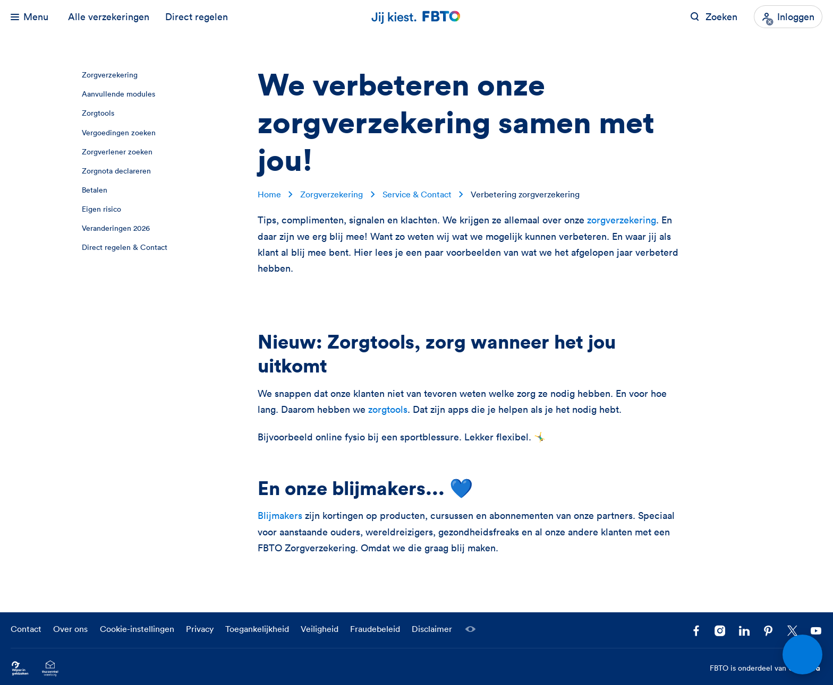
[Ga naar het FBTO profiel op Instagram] (720, 631)
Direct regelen (196, 17)
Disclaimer (432, 628)
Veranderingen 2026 (116, 228)
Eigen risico (101, 209)
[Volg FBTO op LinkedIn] (744, 631)
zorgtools (387, 409)
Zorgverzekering (110, 75)
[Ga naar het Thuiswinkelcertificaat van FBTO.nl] (50, 668)
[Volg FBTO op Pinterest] (768, 631)
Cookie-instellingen (137, 628)
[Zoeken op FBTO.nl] (713, 16)
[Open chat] (802, 654)
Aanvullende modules (118, 94)
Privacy (200, 628)
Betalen (94, 190)
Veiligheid (319, 628)
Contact (26, 628)
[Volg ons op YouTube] (816, 631)
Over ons (70, 628)
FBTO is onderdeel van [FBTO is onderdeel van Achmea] (766, 668)
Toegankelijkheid (257, 628)
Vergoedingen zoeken (119, 132)
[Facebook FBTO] (696, 631)
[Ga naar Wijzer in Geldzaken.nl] (20, 668)
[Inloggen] (788, 16)
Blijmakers (281, 515)
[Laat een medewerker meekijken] (470, 629)
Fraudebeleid (375, 628)
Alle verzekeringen (108, 17)
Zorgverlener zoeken (117, 152)
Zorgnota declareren (116, 171)
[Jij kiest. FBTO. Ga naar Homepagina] (416, 17)
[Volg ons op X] (792, 631)
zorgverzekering (621, 220)
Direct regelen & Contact (124, 247)
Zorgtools (98, 113)
